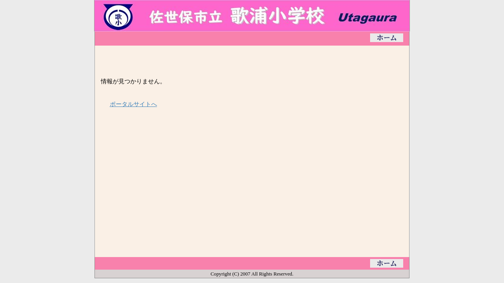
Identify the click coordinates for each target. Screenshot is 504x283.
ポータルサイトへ (133, 104)
